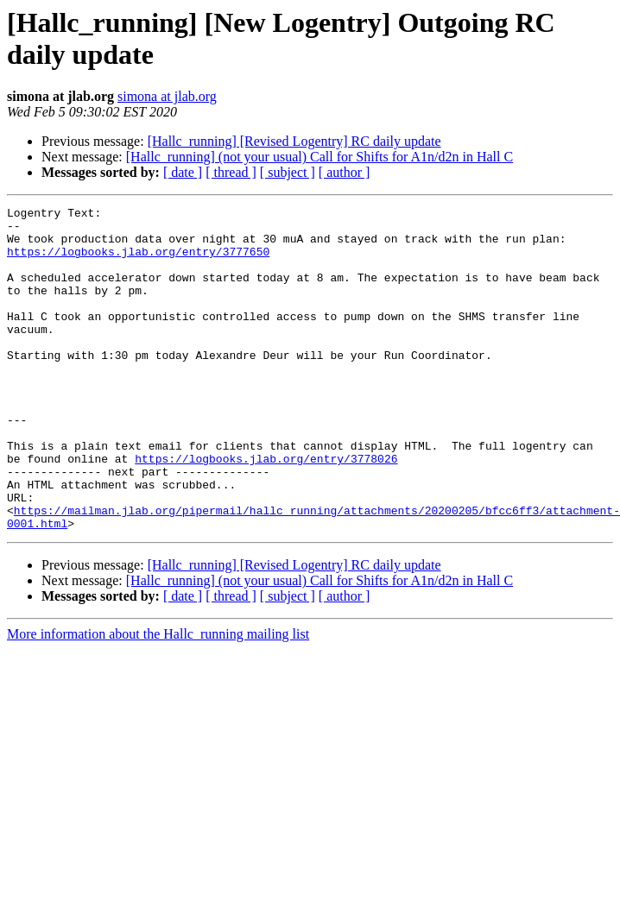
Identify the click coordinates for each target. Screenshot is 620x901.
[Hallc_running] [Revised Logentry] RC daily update (294, 141)
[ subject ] (287, 172)
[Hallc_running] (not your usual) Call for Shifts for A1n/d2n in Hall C (319, 156)
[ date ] (182, 172)
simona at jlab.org (167, 96)
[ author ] (344, 172)
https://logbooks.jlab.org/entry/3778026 (246, 510)
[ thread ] (231, 172)
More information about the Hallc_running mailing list (158, 698)
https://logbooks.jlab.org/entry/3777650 (138, 261)
